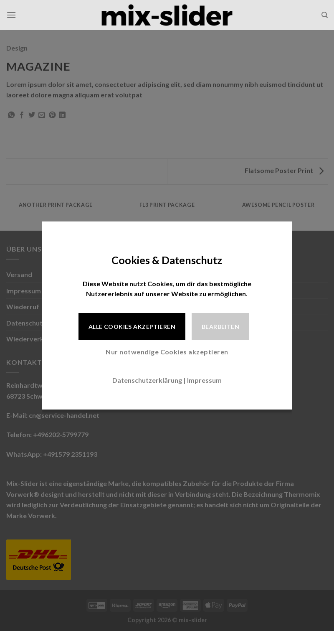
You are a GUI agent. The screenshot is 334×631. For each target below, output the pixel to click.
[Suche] (324, 15)
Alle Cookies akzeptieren (132, 326)
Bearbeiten (220, 326)
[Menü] (11, 15)
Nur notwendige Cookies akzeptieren (167, 352)
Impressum (204, 380)
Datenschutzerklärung (147, 380)
